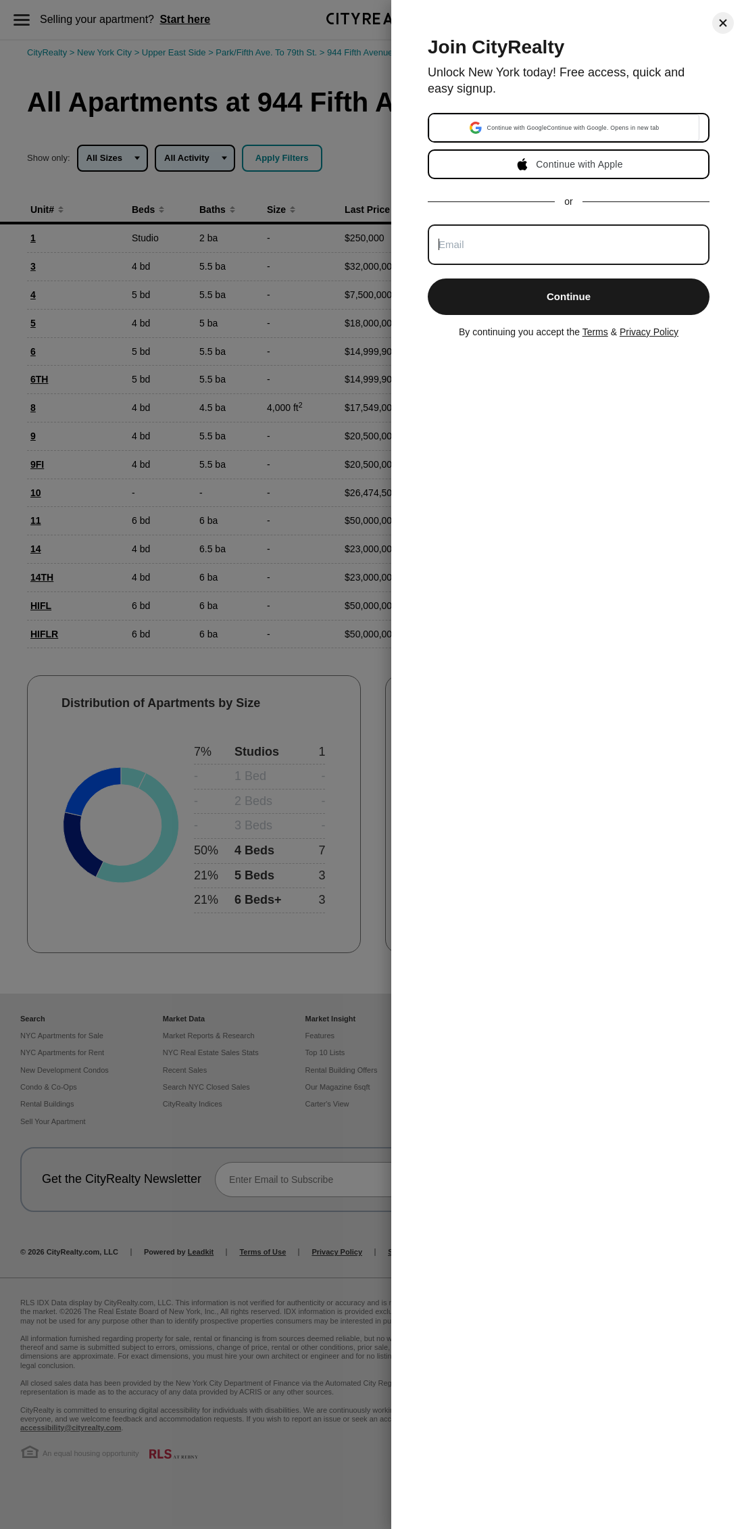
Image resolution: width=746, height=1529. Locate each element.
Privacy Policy (649, 331)
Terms (595, 331)
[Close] (723, 23)
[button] (564, 127)
